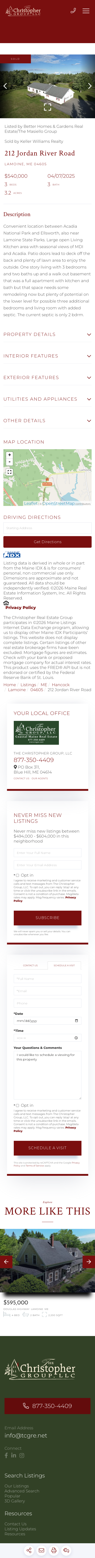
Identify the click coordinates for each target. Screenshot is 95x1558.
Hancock (61, 684)
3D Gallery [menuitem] (15, 1501)
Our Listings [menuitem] (17, 1486)
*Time (19, 1031)
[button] (7, 86)
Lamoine (17, 689)
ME (44, 684)
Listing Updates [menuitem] (20, 1529)
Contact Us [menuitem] (16, 1524)
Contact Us (22, 778)
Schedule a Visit (64, 965)
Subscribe (48, 918)
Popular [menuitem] (12, 1496)
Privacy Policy (20, 607)
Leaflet (31, 503)
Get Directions (47, 542)
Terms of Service (35, 1165)
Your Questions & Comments (38, 1048)
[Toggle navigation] (86, 11)
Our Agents (40, 778)
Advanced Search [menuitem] (22, 1491)
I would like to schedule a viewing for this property (47, 1075)
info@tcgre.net (26, 1436)
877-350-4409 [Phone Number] (52, 1406)
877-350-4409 (34, 760)
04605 (36, 689)
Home (9, 684)
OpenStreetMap (58, 503)
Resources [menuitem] (15, 1534)
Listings (28, 684)
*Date (18, 1014)
